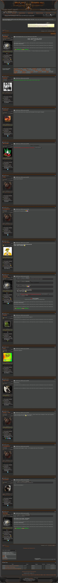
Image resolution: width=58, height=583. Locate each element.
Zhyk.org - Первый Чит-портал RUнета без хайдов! (35, 574)
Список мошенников (33, 571)
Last (53, 545)
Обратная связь (24, 574)
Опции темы (53, 33)
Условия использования (50, 574)
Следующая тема (31, 548)
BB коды (3, 555)
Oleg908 (5, 315)
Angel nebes (6, 380)
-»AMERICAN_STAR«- (18, 69)
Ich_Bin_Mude (6, 242)
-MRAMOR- (44, 68)
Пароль (44, 15)
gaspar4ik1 (24, 71)
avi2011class (43, 69)
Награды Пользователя (7, 52)
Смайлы (3, 556)
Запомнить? (52, 14)
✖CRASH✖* (16, 68)
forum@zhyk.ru (31, 578)
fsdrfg (4, 177)
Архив (44, 574)
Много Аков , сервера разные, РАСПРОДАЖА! (12, 565)
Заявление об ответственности (26, 571)
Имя (43, 14)
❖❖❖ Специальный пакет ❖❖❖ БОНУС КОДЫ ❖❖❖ (13, 568)
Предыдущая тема (26, 548)
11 (50, 545)
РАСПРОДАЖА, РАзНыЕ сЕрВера (10, 567)
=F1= (27, 69)
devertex (28, 70)
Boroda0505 (6, 479)
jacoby (48, 71)
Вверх (55, 574)
